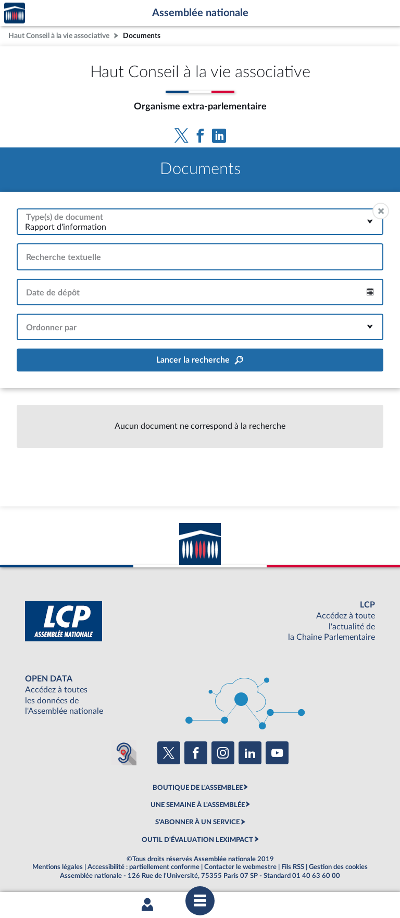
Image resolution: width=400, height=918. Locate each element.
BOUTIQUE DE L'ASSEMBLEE (198, 788)
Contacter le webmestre (240, 867)
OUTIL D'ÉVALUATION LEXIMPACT (197, 840)
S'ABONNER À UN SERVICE (197, 822)
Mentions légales (57, 867)
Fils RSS (292, 867)
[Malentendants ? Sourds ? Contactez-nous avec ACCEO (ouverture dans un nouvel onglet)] (123, 752)
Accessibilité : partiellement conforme (143, 867)
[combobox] (200, 221)
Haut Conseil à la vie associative (58, 36)
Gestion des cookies (338, 867)
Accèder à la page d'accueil (14, 13)
